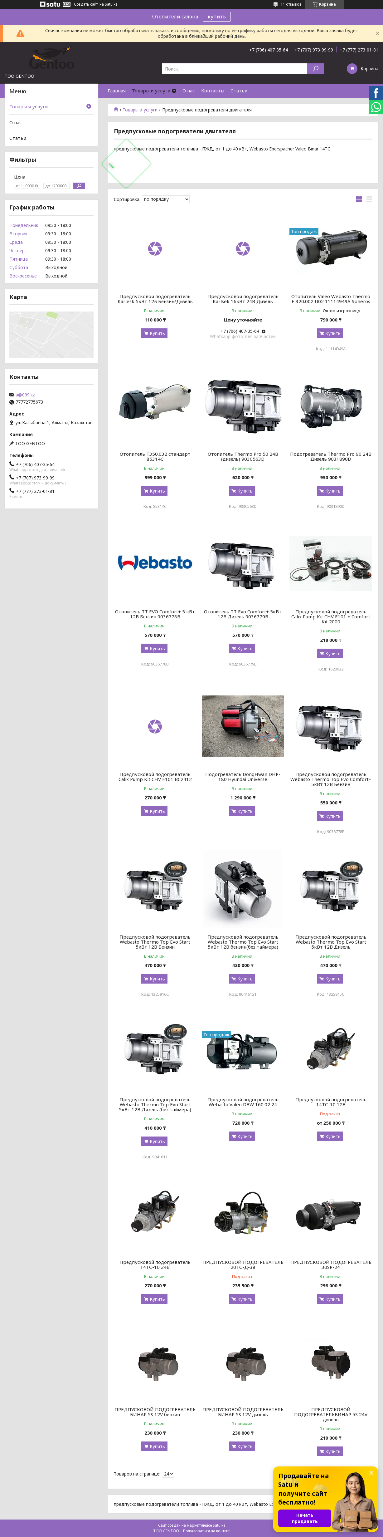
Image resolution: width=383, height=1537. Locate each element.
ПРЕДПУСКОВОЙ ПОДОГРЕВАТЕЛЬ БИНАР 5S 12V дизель (243, 1412)
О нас (188, 90)
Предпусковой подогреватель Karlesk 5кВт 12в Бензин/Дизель (155, 299)
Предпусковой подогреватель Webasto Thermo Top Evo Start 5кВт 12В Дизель (330, 941)
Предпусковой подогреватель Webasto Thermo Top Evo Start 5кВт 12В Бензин (155, 941)
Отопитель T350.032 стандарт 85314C (155, 456)
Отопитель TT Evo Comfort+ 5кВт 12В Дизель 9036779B (243, 614)
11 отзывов (291, 4)
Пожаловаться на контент (206, 1531)
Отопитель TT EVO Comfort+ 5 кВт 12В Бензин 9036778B (155, 614)
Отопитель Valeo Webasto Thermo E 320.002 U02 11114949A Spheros (330, 299)
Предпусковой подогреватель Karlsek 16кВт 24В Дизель (243, 299)
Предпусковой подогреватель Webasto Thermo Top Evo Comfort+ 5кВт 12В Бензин (330, 779)
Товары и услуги (151, 90)
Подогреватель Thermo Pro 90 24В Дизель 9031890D (330, 456)
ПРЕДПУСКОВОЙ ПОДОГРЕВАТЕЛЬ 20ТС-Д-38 (243, 1264)
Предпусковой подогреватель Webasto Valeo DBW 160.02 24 (243, 1102)
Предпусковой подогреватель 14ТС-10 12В (330, 1102)
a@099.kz (25, 395)
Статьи (238, 90)
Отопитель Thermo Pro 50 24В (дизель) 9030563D (243, 456)
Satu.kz (219, 1525)
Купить (157, 333)
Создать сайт (86, 4)
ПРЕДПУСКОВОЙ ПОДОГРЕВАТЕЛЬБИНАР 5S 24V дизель (330, 1414)
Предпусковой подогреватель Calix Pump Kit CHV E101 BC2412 (155, 777)
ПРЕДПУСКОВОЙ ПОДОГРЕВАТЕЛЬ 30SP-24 (330, 1264)
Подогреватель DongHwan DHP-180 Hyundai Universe (242, 777)
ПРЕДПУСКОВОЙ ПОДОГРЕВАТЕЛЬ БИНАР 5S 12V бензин (155, 1412)
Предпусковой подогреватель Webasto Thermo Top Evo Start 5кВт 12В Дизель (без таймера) (155, 1104)
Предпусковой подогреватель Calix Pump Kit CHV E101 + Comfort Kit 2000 (330, 616)
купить (217, 16)
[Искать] (315, 68)
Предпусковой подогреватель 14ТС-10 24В (155, 1264)
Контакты (212, 90)
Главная (117, 90)
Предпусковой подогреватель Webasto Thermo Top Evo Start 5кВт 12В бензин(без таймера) (243, 941)
